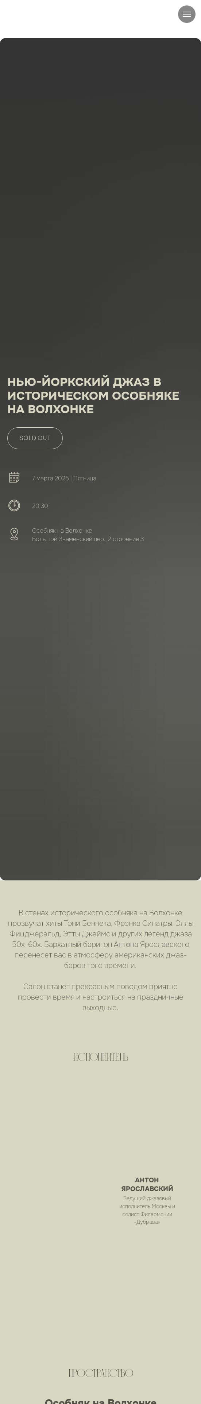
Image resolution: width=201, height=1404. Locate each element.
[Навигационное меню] (187, 14)
